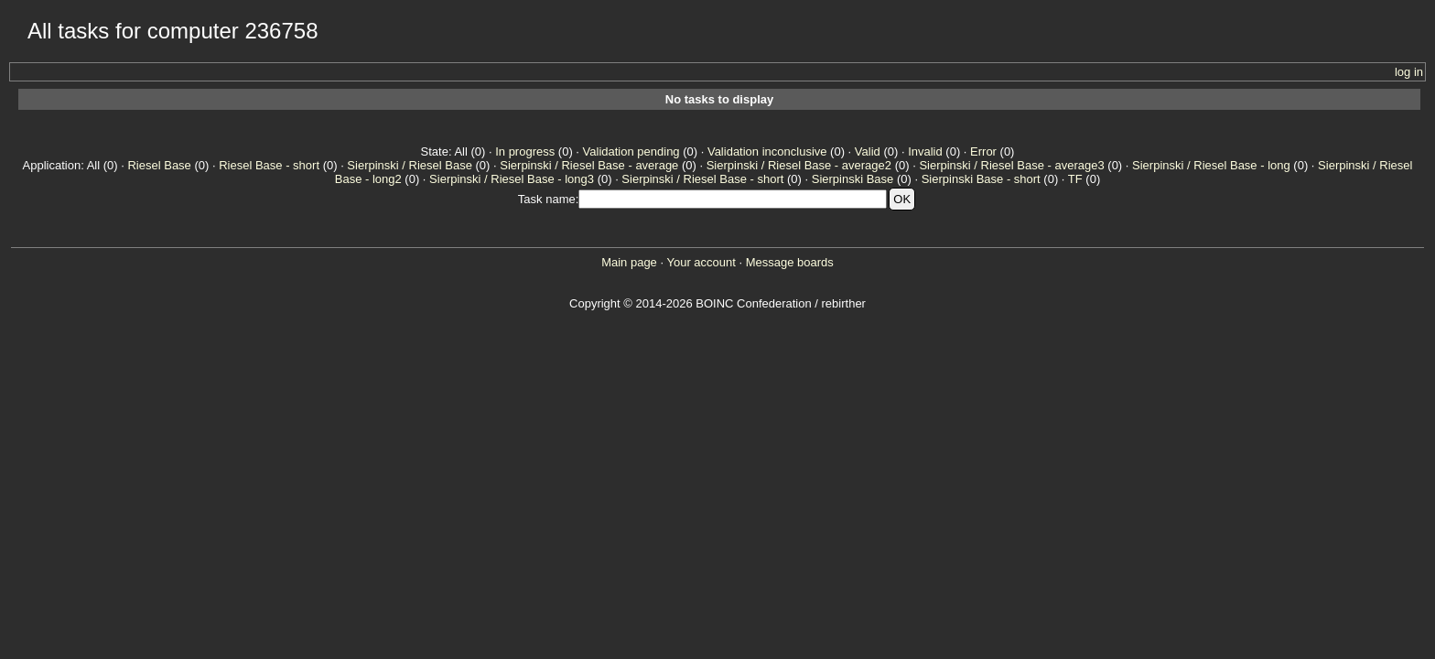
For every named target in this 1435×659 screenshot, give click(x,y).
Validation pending (631, 151)
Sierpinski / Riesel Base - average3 (1011, 165)
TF (1075, 179)
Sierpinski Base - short (981, 179)
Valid (867, 151)
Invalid (925, 151)
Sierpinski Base (853, 179)
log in (1409, 72)
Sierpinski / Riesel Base (409, 165)
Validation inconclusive (767, 151)
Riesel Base (158, 165)
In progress (525, 151)
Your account (700, 262)
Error (983, 151)
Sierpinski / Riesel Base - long (1211, 165)
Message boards (790, 262)
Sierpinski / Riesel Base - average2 (799, 165)
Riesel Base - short (269, 165)
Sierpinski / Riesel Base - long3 (511, 179)
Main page (629, 262)
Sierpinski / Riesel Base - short (702, 179)
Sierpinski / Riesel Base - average (589, 165)
